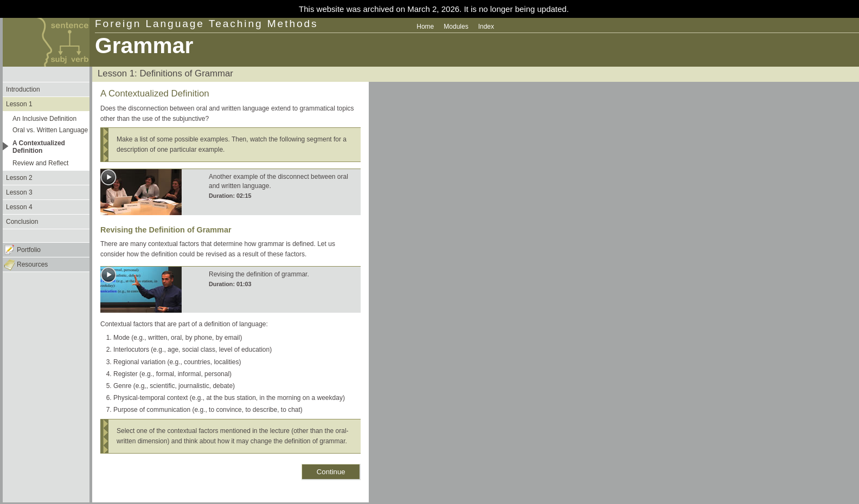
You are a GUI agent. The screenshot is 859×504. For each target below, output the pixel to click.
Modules (456, 26)
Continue (331, 472)
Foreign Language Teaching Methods (206, 23)
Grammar (144, 45)
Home (425, 26)
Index (486, 26)
